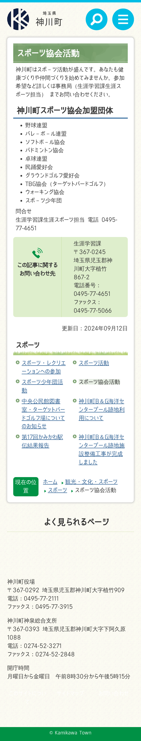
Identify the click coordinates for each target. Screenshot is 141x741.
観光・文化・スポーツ (91, 481)
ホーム (50, 481)
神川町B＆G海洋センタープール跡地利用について (102, 409)
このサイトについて (27, 697)
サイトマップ (70, 693)
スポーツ (28, 345)
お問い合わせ (113, 693)
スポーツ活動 (94, 363)
